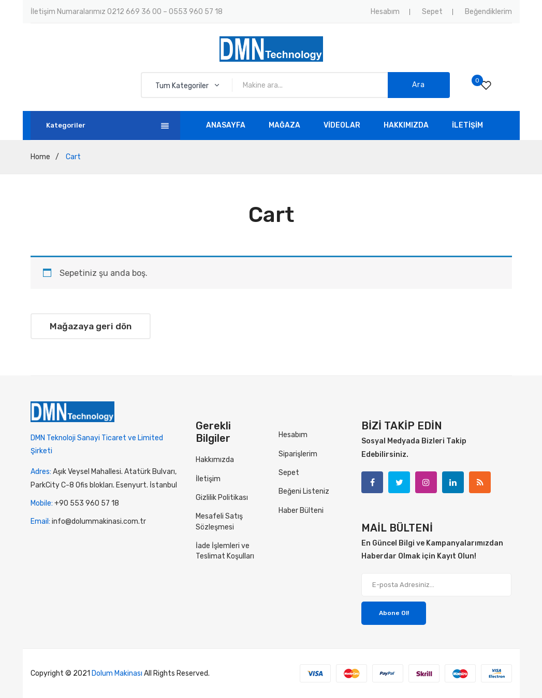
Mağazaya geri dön (90, 326)
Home (40, 156)
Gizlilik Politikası (222, 497)
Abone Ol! (394, 613)
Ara (418, 84)
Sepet (432, 11)
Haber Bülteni (301, 510)
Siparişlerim (298, 454)
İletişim (208, 478)
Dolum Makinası (117, 673)
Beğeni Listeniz (304, 491)
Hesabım (385, 11)
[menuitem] (225, 125)
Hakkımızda (215, 459)
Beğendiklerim (488, 11)
